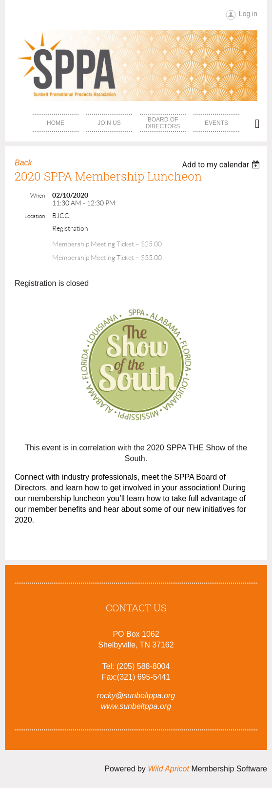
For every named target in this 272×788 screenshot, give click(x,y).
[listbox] (222, 165)
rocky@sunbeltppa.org (136, 695)
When (37, 195)
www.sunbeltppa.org (136, 706)
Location (34, 216)
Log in (248, 14)
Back (23, 163)
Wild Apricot (168, 769)
